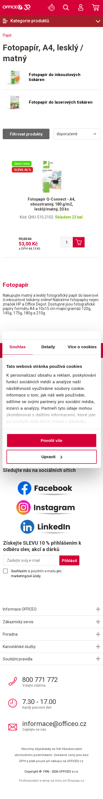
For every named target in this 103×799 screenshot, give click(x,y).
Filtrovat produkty (26, 134)
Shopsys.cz (75, 780)
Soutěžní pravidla (17, 659)
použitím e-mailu (43, 571)
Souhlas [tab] (17, 346)
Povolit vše (51, 440)
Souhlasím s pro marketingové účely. (36, 573)
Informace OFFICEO (20, 609)
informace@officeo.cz (54, 724)
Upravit (51, 456)
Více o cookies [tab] (82, 346)
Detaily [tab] (48, 346)
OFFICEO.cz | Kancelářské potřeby (16, 7)
